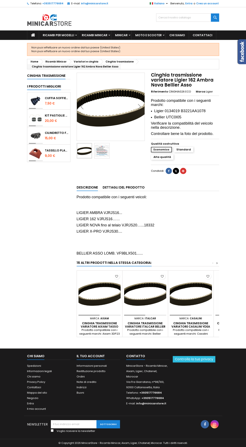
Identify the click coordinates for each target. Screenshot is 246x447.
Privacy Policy (36, 382)
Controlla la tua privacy (194, 359)
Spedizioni (34, 366)
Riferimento (159, 92)
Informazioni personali (92, 366)
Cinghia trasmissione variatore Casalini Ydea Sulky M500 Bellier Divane (191, 326)
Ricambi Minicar (94, 35)
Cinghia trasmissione (46, 75)
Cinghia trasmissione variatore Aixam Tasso (99, 325)
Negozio (32, 398)
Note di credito (86, 382)
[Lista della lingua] (159, 3)
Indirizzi (82, 387)
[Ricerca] (187, 17)
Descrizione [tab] (87, 187)
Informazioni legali (39, 371)
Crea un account (207, 3)
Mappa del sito (37, 393)
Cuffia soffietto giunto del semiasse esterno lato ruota (57, 98)
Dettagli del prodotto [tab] (124, 187)
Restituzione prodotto (91, 371)
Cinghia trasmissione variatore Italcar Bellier (145, 325)
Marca (200, 92)
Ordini (81, 377)
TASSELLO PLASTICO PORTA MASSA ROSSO (57, 150)
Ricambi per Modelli (58, 35)
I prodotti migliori (44, 86)
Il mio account (36, 409)
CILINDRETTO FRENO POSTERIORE (57, 133)
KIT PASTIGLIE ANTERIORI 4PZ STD (57, 115)
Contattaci (202, 35)
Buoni (80, 393)
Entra (189, 3)
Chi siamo (177, 35)
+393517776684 (52, 3)
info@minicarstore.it (94, 3)
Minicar (121, 35)
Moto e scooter (148, 35)
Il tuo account (91, 356)
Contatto (135, 356)
